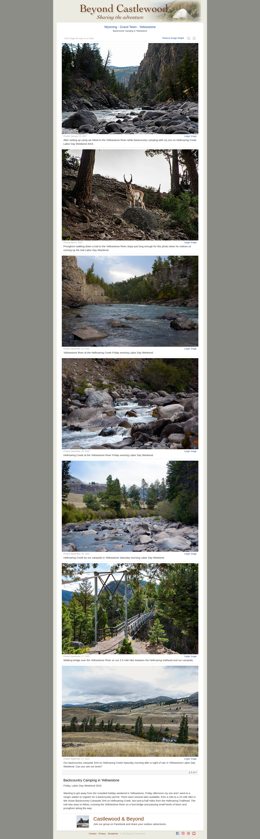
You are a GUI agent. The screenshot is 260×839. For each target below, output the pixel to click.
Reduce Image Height (173, 38)
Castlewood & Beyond (118, 819)
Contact (92, 833)
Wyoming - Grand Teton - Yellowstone (130, 27)
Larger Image (190, 136)
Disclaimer (113, 833)
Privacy (102, 833)
